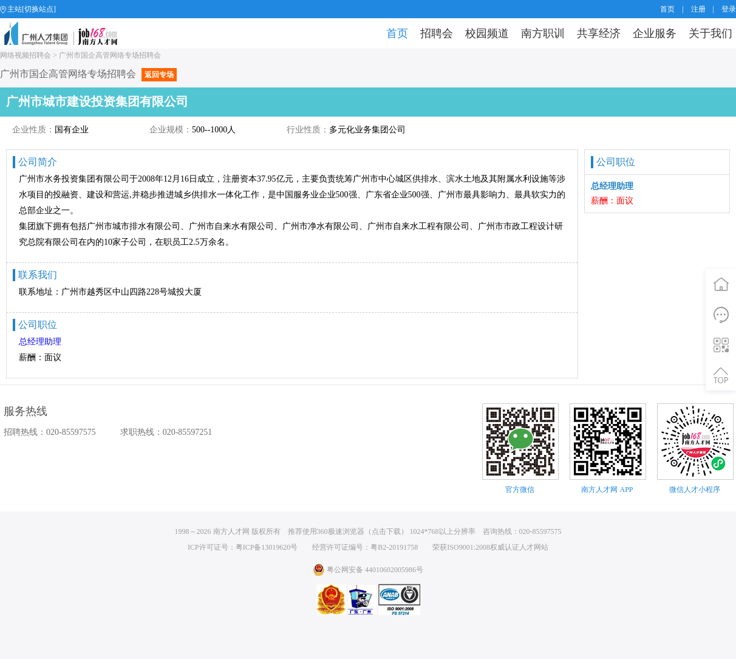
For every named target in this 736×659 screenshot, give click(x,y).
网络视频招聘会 (25, 55)
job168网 (66, 33)
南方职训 (543, 33)
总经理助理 (40, 341)
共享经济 (599, 33)
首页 (667, 9)
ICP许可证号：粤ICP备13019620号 (243, 547)
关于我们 (710, 33)
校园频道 (487, 33)
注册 (698, 9)
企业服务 (654, 33)
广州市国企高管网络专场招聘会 (110, 55)
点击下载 (386, 531)
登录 (728, 9)
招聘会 (436, 33)
